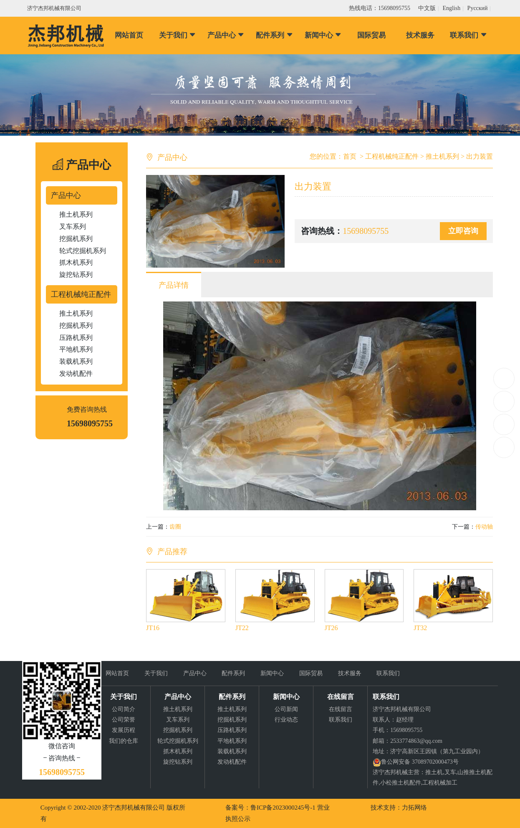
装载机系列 (76, 361)
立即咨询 (463, 231)
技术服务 (420, 35)
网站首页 (129, 35)
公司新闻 (286, 709)
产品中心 (226, 35)
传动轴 (484, 527)
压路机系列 (76, 337)
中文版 (427, 8)
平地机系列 (76, 349)
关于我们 (177, 35)
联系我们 (468, 35)
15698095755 (504, 378)
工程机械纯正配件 (81, 294)
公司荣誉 (123, 720)
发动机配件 (76, 373)
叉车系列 (72, 226)
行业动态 (286, 720)
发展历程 (123, 730)
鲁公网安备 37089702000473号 (420, 762)
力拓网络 (414, 807)
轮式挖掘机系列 (82, 250)
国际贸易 (371, 35)
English (451, 8)
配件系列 (274, 35)
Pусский (477, 8)
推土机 (434, 772)
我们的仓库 (123, 741)
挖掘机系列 (76, 238)
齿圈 (175, 527)
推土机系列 (76, 214)
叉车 (450, 772)
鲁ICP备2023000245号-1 (283, 807)
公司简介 (123, 709)
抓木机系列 (76, 262)
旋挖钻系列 (76, 274)
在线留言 (340, 709)
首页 (349, 156)
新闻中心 (323, 35)
